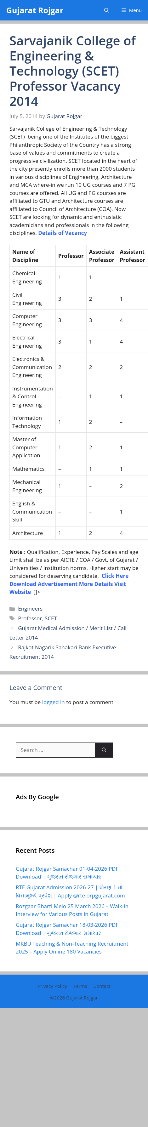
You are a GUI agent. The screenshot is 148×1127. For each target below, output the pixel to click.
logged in (53, 702)
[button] (106, 10)
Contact (102, 986)
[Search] (104, 750)
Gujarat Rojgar (34, 10)
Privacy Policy (52, 986)
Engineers (30, 608)
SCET (51, 618)
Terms (80, 986)
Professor (30, 618)
